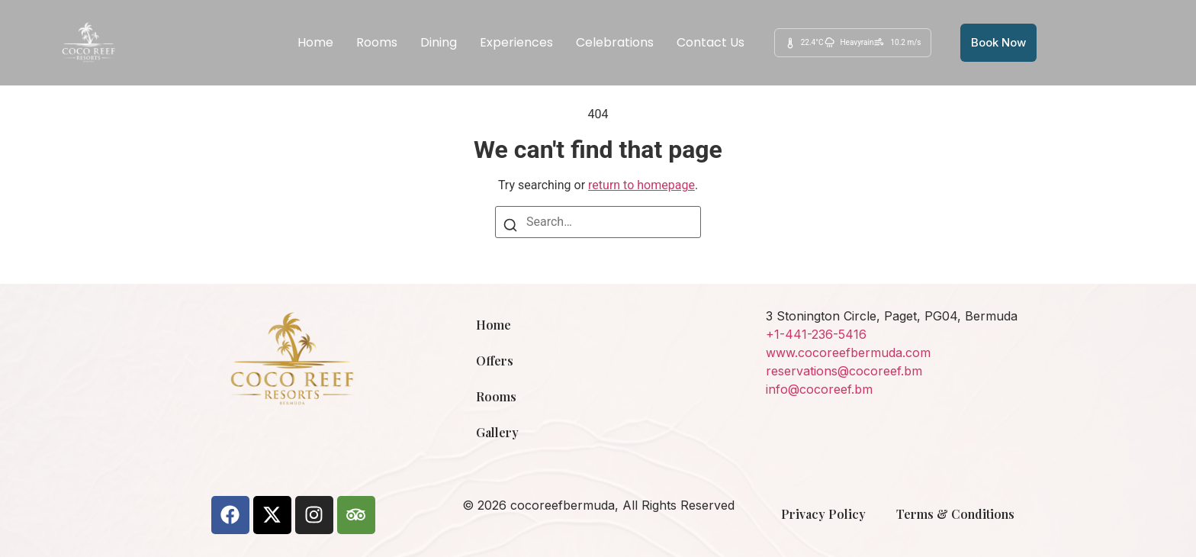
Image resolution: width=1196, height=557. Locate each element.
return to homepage (641, 185)
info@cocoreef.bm (819, 389)
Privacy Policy (823, 514)
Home (315, 42)
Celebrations (615, 42)
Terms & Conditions (955, 514)
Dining (438, 42)
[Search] (510, 228)
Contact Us (710, 42)
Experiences (516, 42)
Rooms (376, 42)
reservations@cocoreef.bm (844, 370)
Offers (494, 361)
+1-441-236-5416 (816, 334)
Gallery (497, 432)
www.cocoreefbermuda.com (848, 352)
